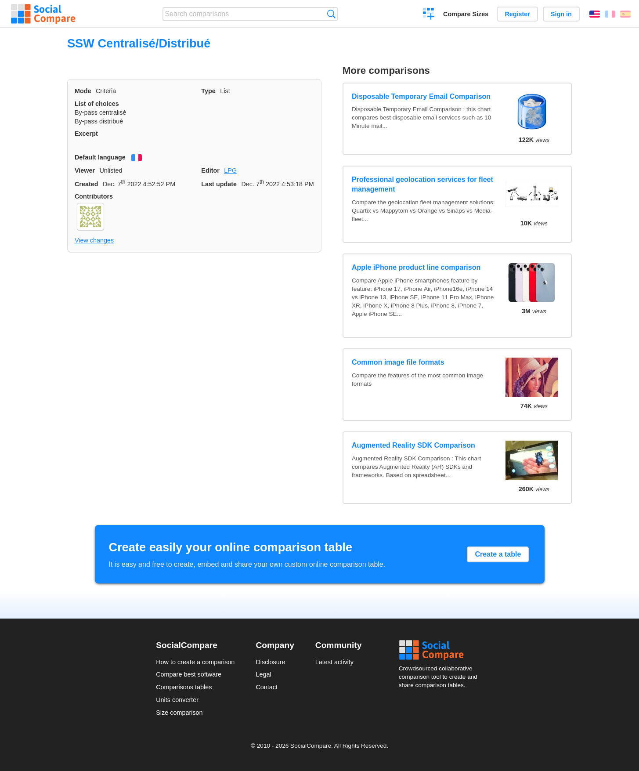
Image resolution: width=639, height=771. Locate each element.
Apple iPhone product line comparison (416, 267)
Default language (100, 157)
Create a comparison (429, 15)
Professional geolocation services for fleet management (422, 184)
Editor (210, 170)
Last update (219, 184)
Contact (267, 687)
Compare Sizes (465, 14)
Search (331, 14)
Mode (83, 90)
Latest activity (334, 662)
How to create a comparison (195, 662)
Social (441, 650)
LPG (230, 170)
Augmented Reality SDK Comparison (413, 445)
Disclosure (270, 662)
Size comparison (179, 712)
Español (625, 14)
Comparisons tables (184, 687)
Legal (263, 674)
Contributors (94, 196)
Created (86, 184)
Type (208, 90)
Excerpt (86, 133)
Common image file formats (398, 362)
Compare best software (188, 674)
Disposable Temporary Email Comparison (421, 96)
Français (610, 14)
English (594, 14)
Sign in (561, 14)
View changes (94, 240)
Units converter (177, 699)
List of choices (97, 103)
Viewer (85, 170)
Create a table (498, 554)
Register (517, 14)
